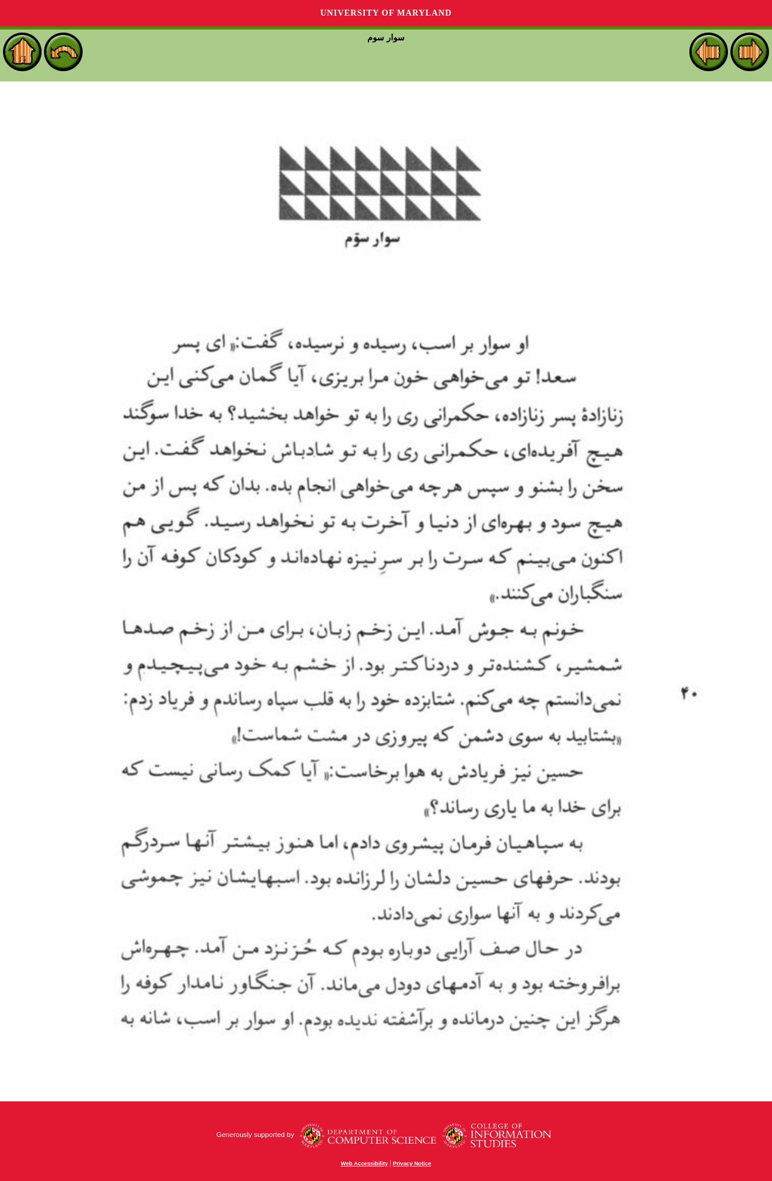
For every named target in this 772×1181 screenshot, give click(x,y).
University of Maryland (386, 12)
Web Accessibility (364, 1163)
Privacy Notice (412, 1163)
